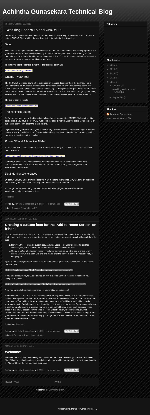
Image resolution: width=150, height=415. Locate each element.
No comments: (53, 204)
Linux (30, 208)
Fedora (24, 208)
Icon (21, 335)
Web (42, 335)
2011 (112, 82)
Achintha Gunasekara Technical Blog (57, 11)
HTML (15, 335)
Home (57, 381)
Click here (20, 324)
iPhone (27, 335)
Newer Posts (12, 381)
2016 (112, 65)
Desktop (16, 208)
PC (35, 208)
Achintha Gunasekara (121, 114)
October (116, 85)
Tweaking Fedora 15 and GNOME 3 (33, 30)
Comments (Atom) (57, 390)
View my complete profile (119, 118)
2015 (112, 69)
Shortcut (35, 335)
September (118, 97)
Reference (9, 197)
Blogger (92, 409)
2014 (112, 73)
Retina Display (17, 254)
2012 (112, 77)
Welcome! (13, 352)
